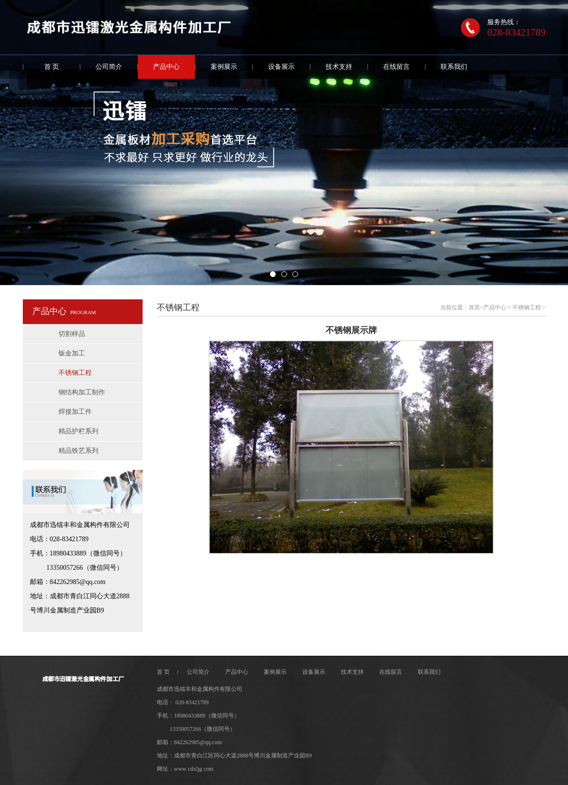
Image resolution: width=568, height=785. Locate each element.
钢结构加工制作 (81, 392)
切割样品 (71, 333)
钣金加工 (71, 353)
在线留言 (396, 66)
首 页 (51, 66)
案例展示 (224, 66)
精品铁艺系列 (78, 450)
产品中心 (166, 66)
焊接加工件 (75, 411)
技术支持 (339, 66)
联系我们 (454, 66)
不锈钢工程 (75, 372)
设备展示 (281, 66)
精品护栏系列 (78, 431)
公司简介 (109, 66)
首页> (476, 307)
